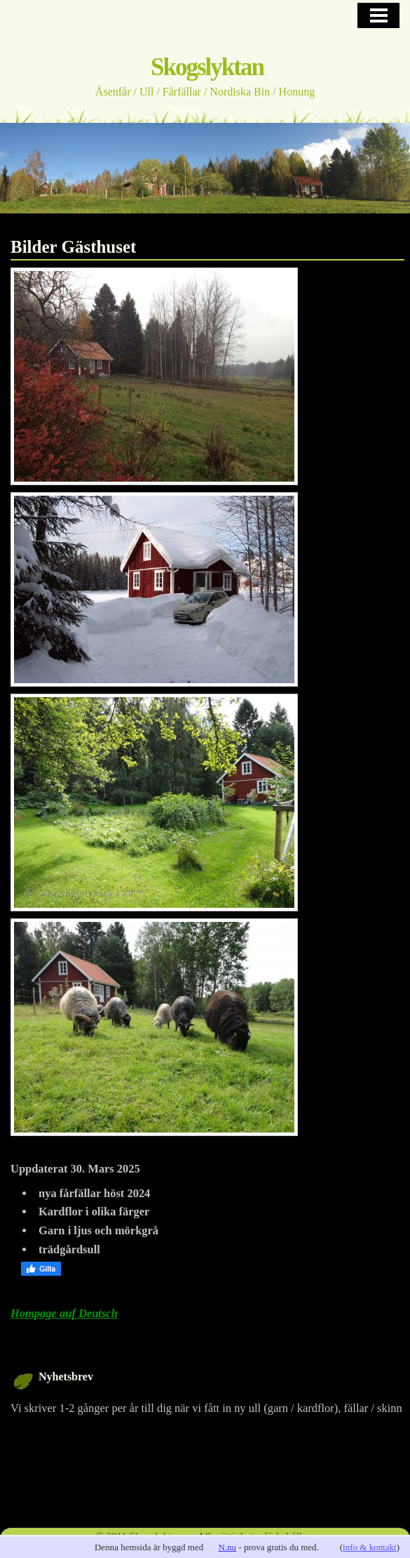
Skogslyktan (207, 67)
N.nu (227, 1547)
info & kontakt (370, 1547)
